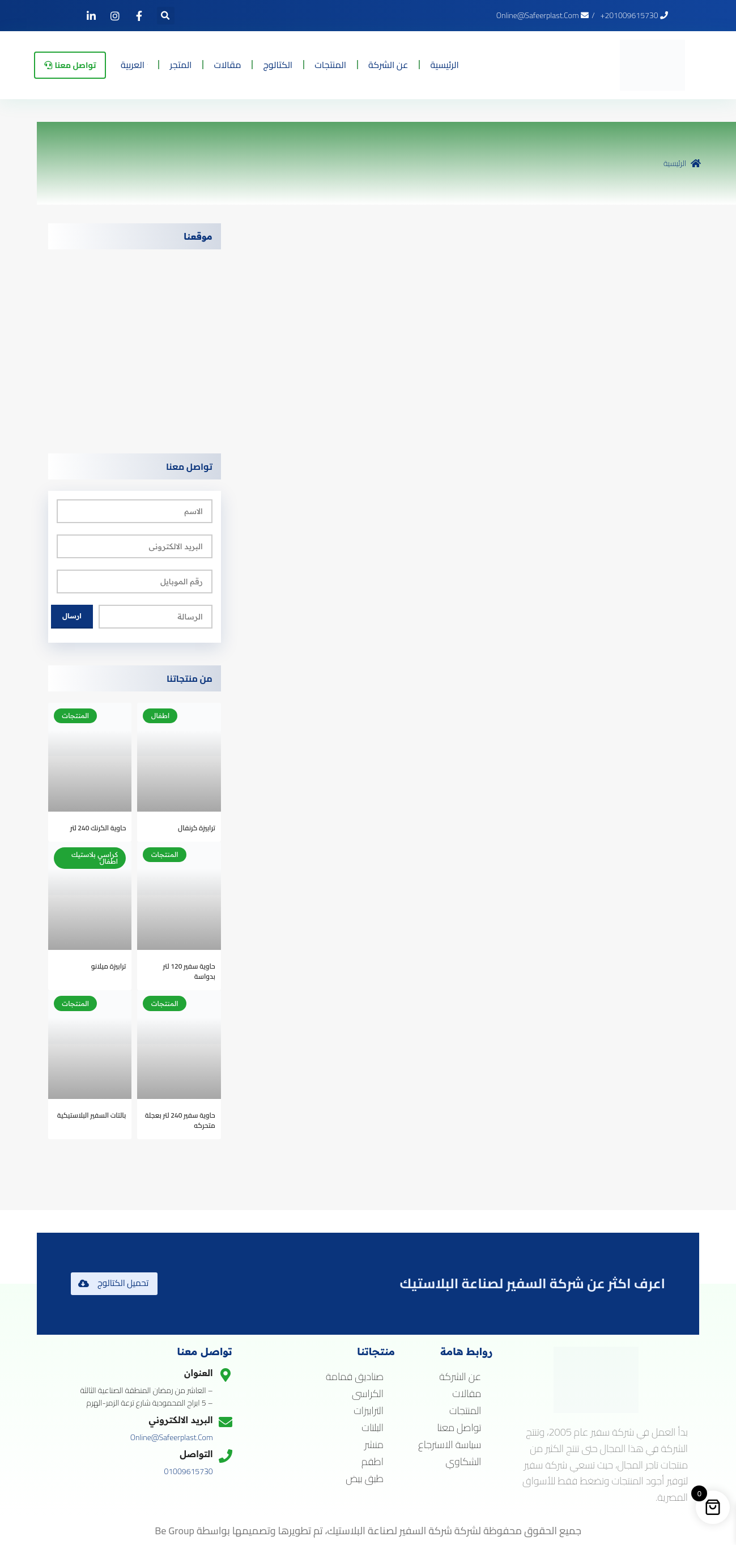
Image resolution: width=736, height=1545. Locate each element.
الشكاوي (463, 1461)
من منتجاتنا (189, 678)
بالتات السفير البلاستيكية (91, 1115)
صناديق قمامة (355, 1376)
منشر (374, 1444)
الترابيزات (369, 1410)
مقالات (249, 64)
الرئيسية (467, 64)
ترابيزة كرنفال (196, 827)
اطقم (372, 1461)
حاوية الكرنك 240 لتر (98, 827)
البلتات (372, 1427)
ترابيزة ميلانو (108, 966)
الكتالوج (300, 64)
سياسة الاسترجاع (449, 1444)
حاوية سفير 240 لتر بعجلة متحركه (180, 1120)
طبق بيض (365, 1478)
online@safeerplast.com (171, 1437)
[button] (166, 15)
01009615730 (188, 1471)
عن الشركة (411, 64)
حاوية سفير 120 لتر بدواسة (189, 971)
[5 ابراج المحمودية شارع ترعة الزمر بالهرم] (134, 346)
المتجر (203, 64)
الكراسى (368, 1393)
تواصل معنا (189, 466)
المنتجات (353, 64)
